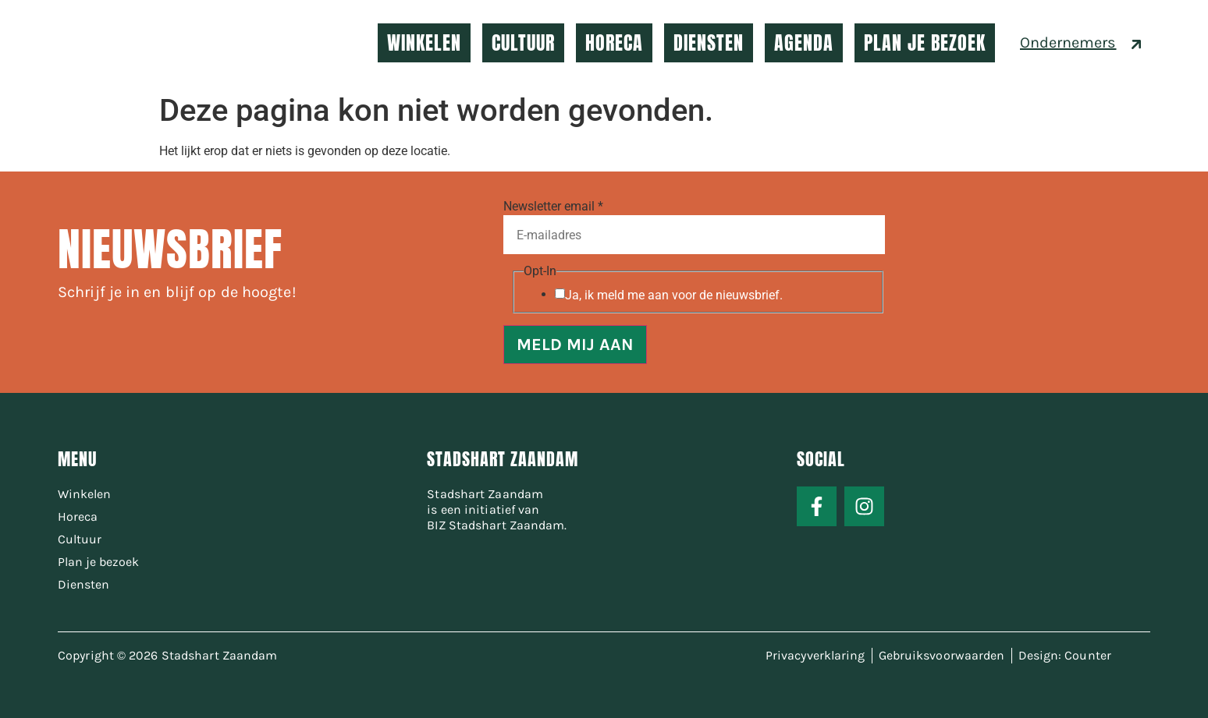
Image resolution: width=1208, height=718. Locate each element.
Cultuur (79, 539)
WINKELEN (424, 43)
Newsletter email (553, 206)
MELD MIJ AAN (575, 344)
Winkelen (84, 493)
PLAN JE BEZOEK (925, 43)
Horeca (78, 516)
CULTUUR (523, 43)
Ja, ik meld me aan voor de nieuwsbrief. (674, 295)
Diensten (83, 584)
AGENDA (803, 43)
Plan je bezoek (98, 561)
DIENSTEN (708, 43)
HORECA (614, 43)
